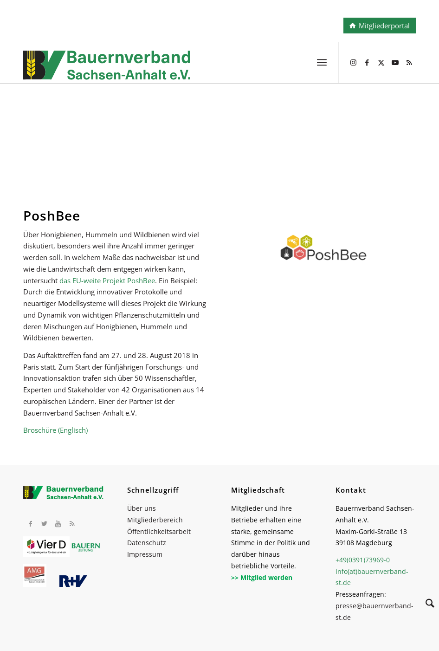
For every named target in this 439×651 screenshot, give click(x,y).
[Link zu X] (381, 62)
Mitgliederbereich (155, 519)
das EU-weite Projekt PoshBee (107, 280)
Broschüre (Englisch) (55, 430)
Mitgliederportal (384, 25)
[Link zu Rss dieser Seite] (409, 62)
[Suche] (425, 604)
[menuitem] (322, 62)
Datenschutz (146, 542)
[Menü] (322, 62)
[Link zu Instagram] (353, 62)
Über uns (141, 508)
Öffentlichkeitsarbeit (159, 531)
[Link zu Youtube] (395, 62)
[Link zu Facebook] (367, 62)
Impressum (144, 554)
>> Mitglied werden (261, 577)
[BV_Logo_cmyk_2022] (180, 71)
